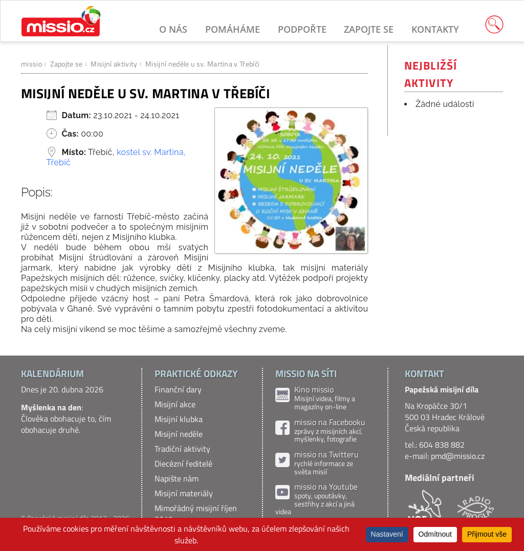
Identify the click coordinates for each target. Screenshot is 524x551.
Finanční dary (178, 389)
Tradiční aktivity (182, 449)
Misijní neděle (179, 434)
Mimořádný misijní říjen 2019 (196, 513)
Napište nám (177, 478)
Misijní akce (175, 404)
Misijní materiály (184, 493)
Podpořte (302, 29)
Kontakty (435, 29)
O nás (173, 29)
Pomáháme (232, 29)
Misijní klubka (179, 419)
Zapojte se (369, 29)
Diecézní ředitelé (183, 463)
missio (31, 63)
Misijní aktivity (114, 63)
